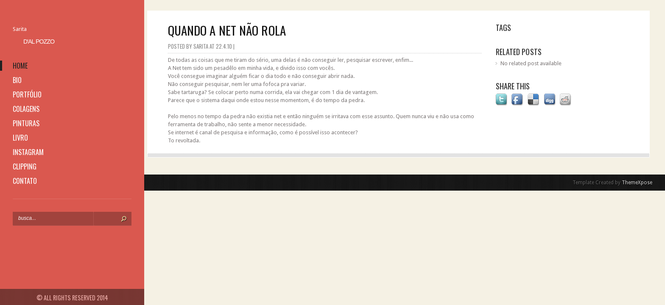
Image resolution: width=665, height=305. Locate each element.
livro (20, 138)
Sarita (20, 29)
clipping (24, 166)
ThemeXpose (637, 183)
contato (25, 181)
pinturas (26, 123)
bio (17, 80)
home (20, 66)
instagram (28, 152)
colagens (26, 109)
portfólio (27, 94)
